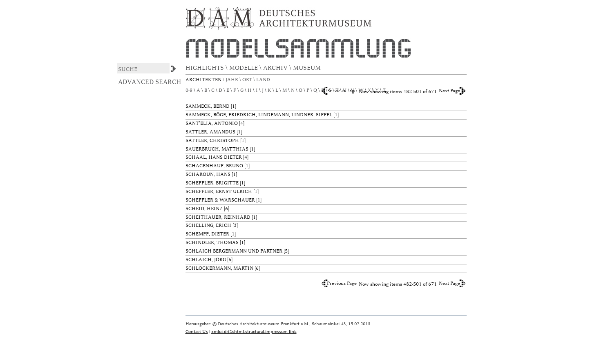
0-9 (189, 90)
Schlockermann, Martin (219, 268)
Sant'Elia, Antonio (212, 123)
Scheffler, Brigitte (212, 183)
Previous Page (342, 283)
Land (263, 80)
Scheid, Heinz (204, 209)
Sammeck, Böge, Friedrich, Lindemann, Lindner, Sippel (259, 115)
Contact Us (197, 331)
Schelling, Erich (208, 225)
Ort (247, 80)
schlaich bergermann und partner (234, 251)
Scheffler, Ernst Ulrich (219, 192)
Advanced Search (149, 82)
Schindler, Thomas (212, 243)
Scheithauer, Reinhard (218, 217)
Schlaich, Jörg (206, 260)
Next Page (449, 91)
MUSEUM (307, 67)
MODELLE (244, 67)
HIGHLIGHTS (206, 67)
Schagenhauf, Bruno (214, 166)
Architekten (204, 80)
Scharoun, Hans (208, 174)
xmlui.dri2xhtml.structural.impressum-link (254, 331)
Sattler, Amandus (210, 132)
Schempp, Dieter (207, 234)
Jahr (232, 80)
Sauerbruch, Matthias (217, 149)
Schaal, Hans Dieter (214, 157)
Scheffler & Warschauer (220, 200)
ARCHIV (276, 67)
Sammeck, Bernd (208, 106)
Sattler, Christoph (212, 141)
